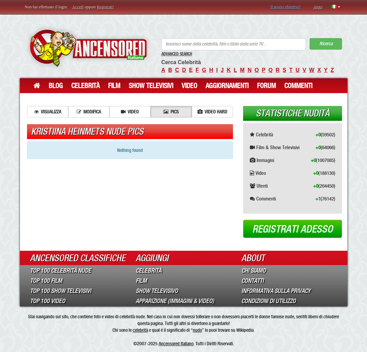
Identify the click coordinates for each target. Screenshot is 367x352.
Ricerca (326, 44)
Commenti (298, 85)
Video (189, 85)
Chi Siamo (253, 270)
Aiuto (317, 7)
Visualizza (47, 111)
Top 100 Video (47, 301)
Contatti (252, 281)
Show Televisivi (151, 85)
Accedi (78, 7)
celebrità (140, 330)
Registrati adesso (292, 229)
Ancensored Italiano (176, 343)
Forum (266, 85)
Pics (171, 111)
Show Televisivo (157, 291)
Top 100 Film (46, 281)
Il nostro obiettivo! (285, 7)
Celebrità (85, 85)
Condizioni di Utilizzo (268, 301)
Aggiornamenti (227, 85)
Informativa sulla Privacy (276, 291)
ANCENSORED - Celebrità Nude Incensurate (88, 48)
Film (114, 85)
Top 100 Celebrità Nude (60, 270)
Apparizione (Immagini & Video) (175, 301)
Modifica (89, 111)
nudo (197, 330)
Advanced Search (176, 54)
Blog (56, 85)
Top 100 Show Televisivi (60, 291)
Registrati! (105, 7)
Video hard (212, 111)
